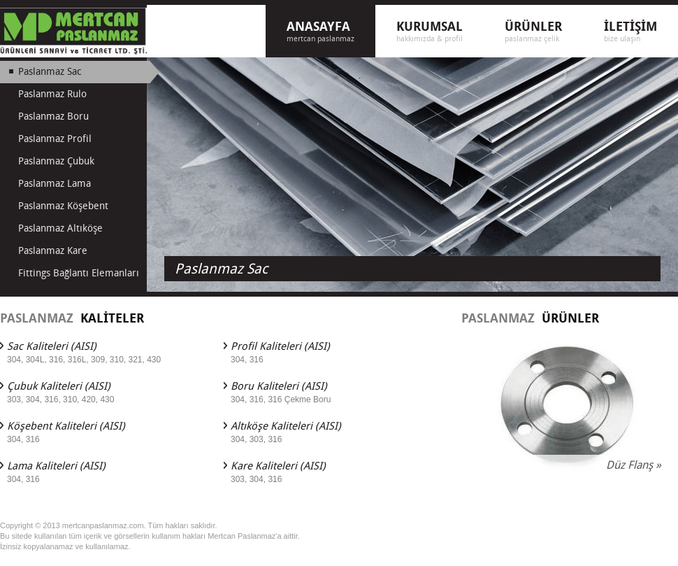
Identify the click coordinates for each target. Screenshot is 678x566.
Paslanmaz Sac (221, 268)
